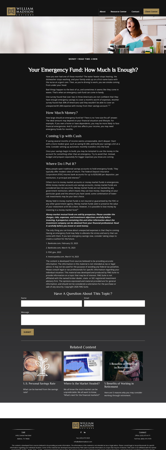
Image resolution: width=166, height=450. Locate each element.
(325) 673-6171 (145, 429)
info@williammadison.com (83, 435)
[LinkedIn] (84, 426)
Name (23, 291)
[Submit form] (27, 325)
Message (25, 306)
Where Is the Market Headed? (82, 377)
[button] (103, 5)
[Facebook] (81, 426)
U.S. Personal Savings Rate (39, 377)
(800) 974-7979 (146, 432)
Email (86, 291)
